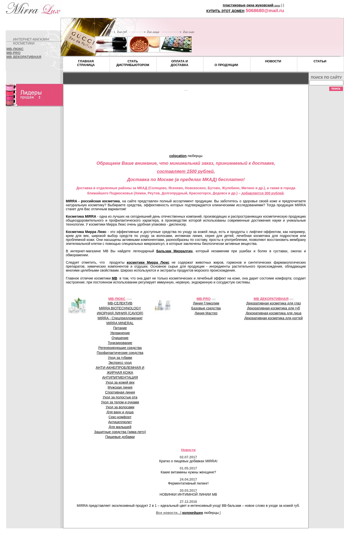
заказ (276, 5)
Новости (188, 450)
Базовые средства (206, 308)
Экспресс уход (120, 363)
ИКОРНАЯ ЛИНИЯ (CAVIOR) (120, 313)
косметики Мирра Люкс (148, 262)
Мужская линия (120, 387)
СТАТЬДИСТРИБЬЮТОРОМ (132, 63)
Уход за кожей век (120, 382)
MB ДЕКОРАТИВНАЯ (23, 57)
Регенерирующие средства (120, 348)
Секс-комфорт (120, 417)
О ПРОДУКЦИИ (226, 65)
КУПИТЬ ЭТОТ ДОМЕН (225, 11)
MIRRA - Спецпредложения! (120, 318)
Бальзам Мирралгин (174, 251)
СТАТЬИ (320, 61)
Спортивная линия (120, 392)
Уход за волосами (120, 407)
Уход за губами (120, 358)
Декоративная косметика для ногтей (273, 318)
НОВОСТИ (273, 61)
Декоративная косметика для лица (273, 313)
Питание (120, 328)
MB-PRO (13, 53)
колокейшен (192, 513)
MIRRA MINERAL (120, 323)
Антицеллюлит (120, 422)
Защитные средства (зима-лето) (120, 432)
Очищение (120, 338)
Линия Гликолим (206, 303)
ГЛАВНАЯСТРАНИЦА (86, 63)
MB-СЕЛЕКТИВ (120, 303)
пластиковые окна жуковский (248, 5)
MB (114, 278)
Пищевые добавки (120, 437)
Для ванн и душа (119, 412)
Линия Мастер (206, 313)
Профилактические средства (120, 353)
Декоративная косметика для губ (273, 308)
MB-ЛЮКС (15, 49)
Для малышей (120, 427)
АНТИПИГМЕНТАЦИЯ (120, 377)
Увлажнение (120, 333)
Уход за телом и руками (120, 402)
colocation (178, 156)
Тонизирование (120, 343)
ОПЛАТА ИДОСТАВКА (180, 63)
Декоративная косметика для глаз (273, 303)
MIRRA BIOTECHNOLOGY (120, 308)
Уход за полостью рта (120, 397)
